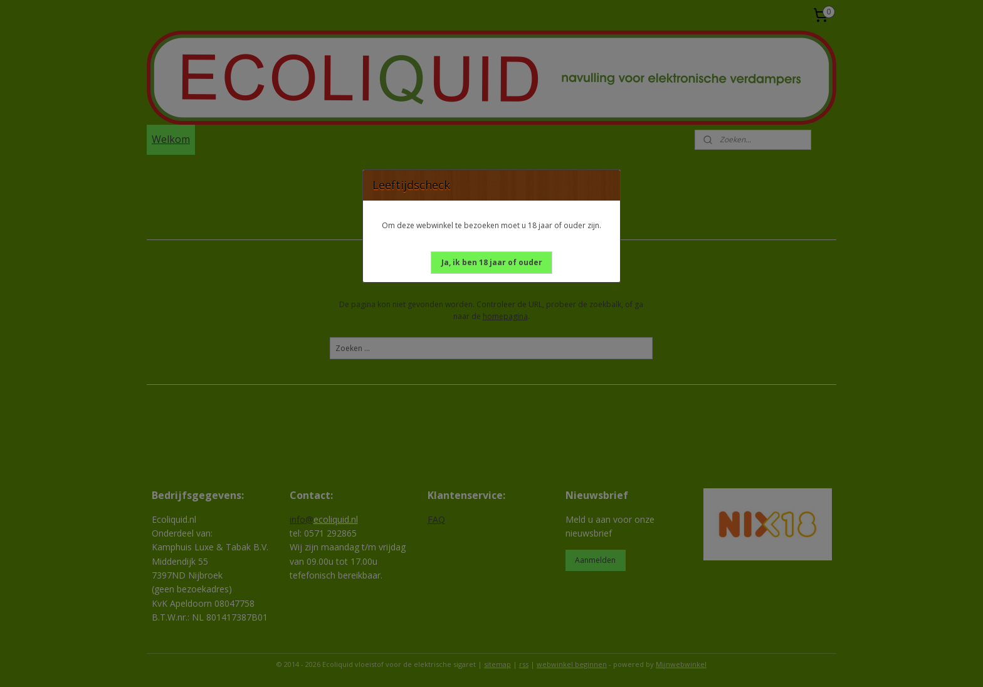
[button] (492, 262)
